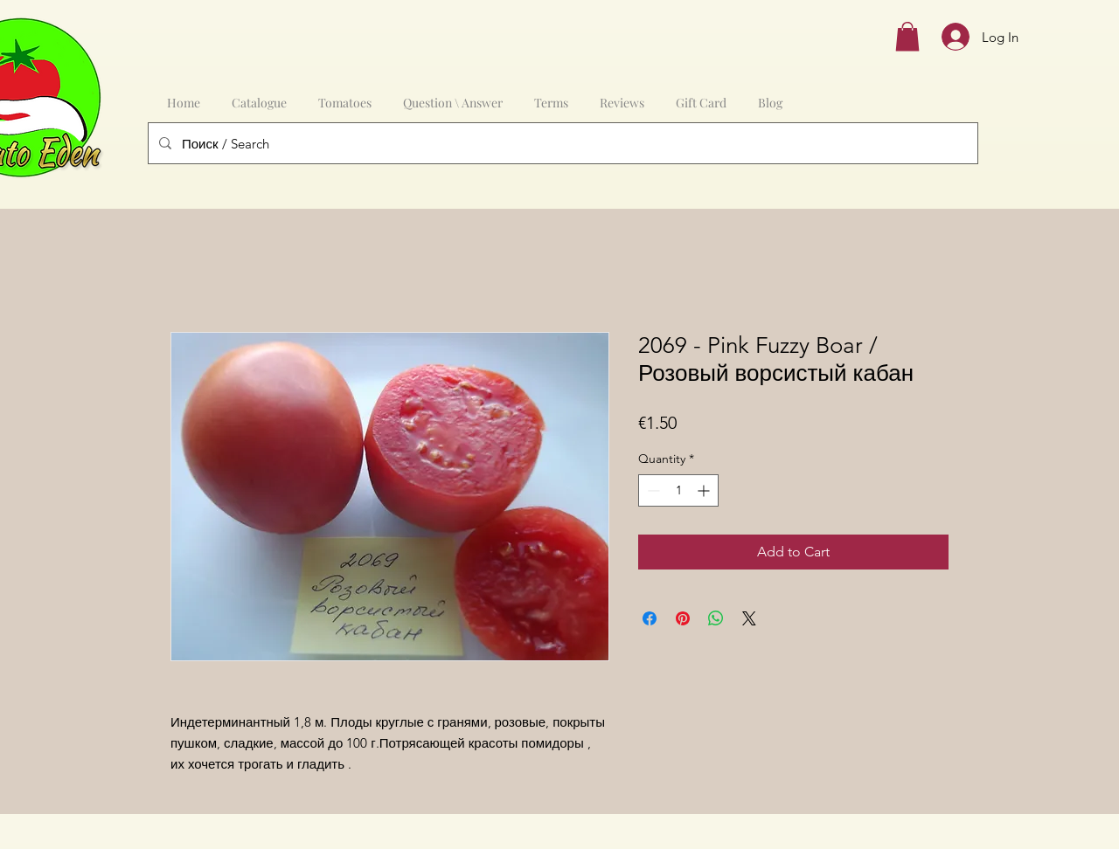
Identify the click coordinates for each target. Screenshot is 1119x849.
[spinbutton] (678, 490)
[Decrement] (652, 490)
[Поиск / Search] (561, 143)
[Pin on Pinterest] (682, 618)
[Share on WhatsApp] (715, 618)
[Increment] (705, 490)
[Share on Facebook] (649, 618)
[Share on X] (749, 618)
